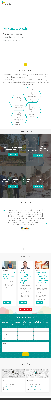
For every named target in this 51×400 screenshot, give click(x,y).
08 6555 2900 (8, 386)
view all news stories (25, 309)
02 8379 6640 (33, 386)
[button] (49, 4)
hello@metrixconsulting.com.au (11, 389)
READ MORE (6, 302)
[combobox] (25, 338)
